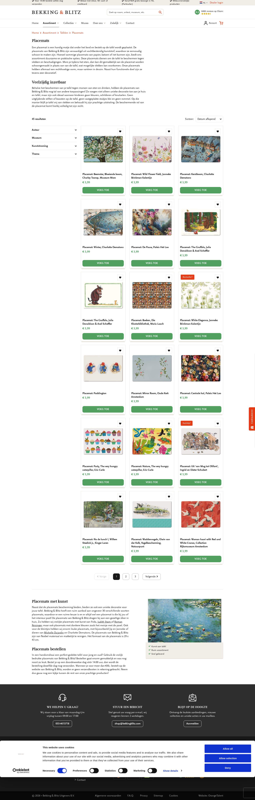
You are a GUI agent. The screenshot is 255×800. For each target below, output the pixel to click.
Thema (54, 153)
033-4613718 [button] (62, 723)
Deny (228, 790)
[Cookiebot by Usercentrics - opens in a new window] (21, 793)
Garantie (39, 753)
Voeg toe (103, 190)
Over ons (99, 23)
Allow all (228, 771)
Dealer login (216, 2)
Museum (54, 137)
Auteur (54, 129)
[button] (221, 23)
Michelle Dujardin (54, 632)
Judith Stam (104, 621)
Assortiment (51, 23)
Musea (84, 23)
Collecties (70, 23)
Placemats (77, 32)
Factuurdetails (84, 758)
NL (204, 3)
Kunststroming (54, 145)
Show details (170, 793)
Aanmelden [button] (192, 723)
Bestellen (39, 758)
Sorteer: (189, 119)
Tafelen (64, 32)
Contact (130, 23)
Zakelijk (115, 23)
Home (35, 23)
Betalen (81, 753)
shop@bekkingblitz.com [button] (128, 723)
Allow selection (228, 781)
